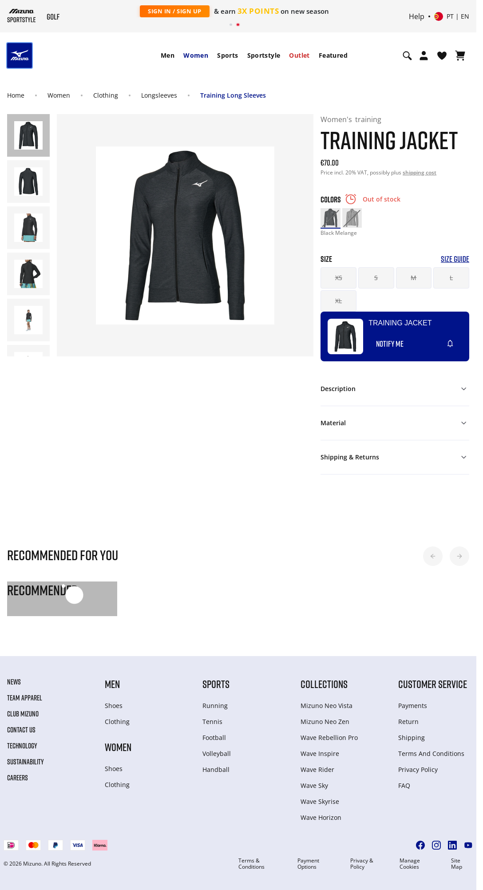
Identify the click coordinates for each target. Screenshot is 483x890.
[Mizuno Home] (21, 15)
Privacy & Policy (361, 864)
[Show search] (407, 55)
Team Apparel (24, 697)
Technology (22, 745)
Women (195, 55)
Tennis (212, 721)
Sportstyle (264, 55)
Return (408, 721)
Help (416, 16)
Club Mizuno (23, 713)
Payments (412, 705)
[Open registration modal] (424, 55)
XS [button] (338, 277)
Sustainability (25, 761)
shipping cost (419, 172)
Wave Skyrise (320, 801)
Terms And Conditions (431, 753)
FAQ (404, 785)
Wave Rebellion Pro (329, 737)
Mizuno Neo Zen (325, 721)
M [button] (413, 277)
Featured (333, 55)
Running (215, 705)
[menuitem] (167, 55)
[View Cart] (460, 55)
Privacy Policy (418, 769)
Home (15, 95)
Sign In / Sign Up (175, 11)
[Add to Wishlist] (458, 340)
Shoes (114, 705)
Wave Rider (317, 769)
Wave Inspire (320, 753)
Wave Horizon (321, 817)
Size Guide (455, 259)
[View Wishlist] (442, 55)
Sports (227, 55)
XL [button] (338, 301)
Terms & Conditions (251, 864)
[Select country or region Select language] (451, 16)
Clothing (105, 95)
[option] (330, 218)
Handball (216, 769)
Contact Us (21, 729)
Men (167, 55)
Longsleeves (159, 95)
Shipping (411, 737)
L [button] (451, 277)
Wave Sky (314, 785)
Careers (17, 777)
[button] (433, 556)
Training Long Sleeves (233, 95)
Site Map (456, 864)
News (14, 681)
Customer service (432, 683)
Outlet (299, 55)
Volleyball (216, 753)
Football (214, 737)
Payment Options (308, 864)
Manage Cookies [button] (410, 864)
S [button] (376, 277)
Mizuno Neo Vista (326, 705)
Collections (324, 683)
